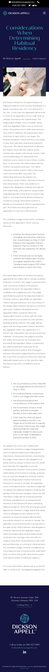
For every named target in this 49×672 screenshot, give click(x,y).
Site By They (24, 668)
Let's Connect (39, 58)
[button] (44, 12)
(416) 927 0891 (19, 5)
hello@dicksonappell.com (22, 2)
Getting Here (24, 605)
